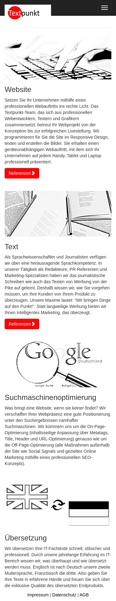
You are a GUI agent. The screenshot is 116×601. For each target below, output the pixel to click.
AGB (84, 594)
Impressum (38, 594)
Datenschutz (64, 594)
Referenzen (22, 173)
